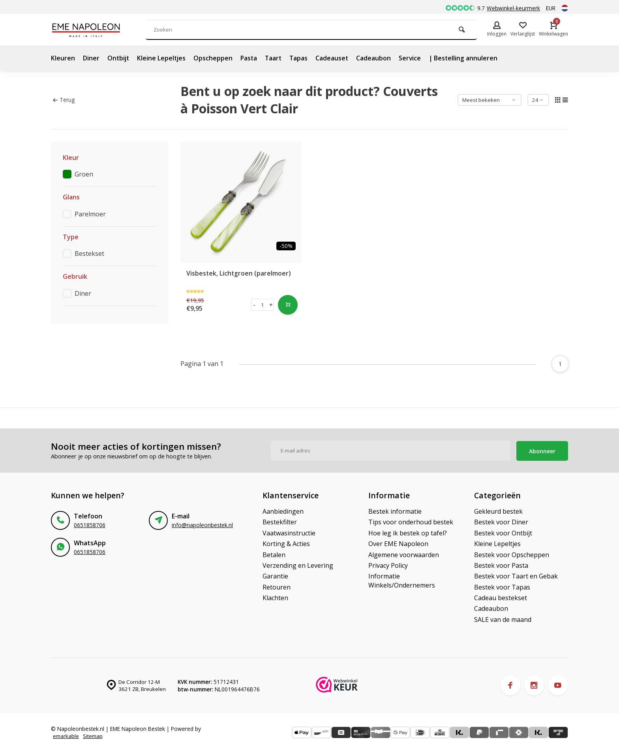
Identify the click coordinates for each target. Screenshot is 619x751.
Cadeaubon (377, 58)
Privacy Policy (388, 564)
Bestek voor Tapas (502, 586)
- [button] (254, 304)
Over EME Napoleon (398, 543)
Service (414, 58)
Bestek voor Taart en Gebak (516, 575)
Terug (64, 99)
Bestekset (89, 253)
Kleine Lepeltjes (163, 58)
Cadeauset (336, 58)
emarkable (66, 735)
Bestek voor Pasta (501, 564)
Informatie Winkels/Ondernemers (401, 579)
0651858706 (89, 524)
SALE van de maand (502, 618)
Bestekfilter (280, 521)
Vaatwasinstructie (289, 532)
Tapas (302, 58)
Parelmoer (90, 214)
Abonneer (542, 450)
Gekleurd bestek (498, 510)
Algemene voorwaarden (403, 553)
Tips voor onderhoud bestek (410, 521)
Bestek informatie (395, 510)
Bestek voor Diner (501, 521)
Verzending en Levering (298, 564)
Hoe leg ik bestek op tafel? (407, 532)
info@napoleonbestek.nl (202, 524)
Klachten (275, 597)
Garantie (275, 575)
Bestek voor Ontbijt (503, 532)
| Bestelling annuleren (468, 58)
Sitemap (94, 735)
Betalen (274, 553)
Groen (84, 174)
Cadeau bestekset (500, 597)
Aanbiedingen (283, 510)
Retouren (277, 586)
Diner (91, 58)
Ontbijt (118, 58)
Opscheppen (214, 58)
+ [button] (271, 304)
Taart (276, 58)
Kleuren (63, 58)
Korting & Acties (286, 543)
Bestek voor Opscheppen (511, 553)
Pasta (251, 58)
